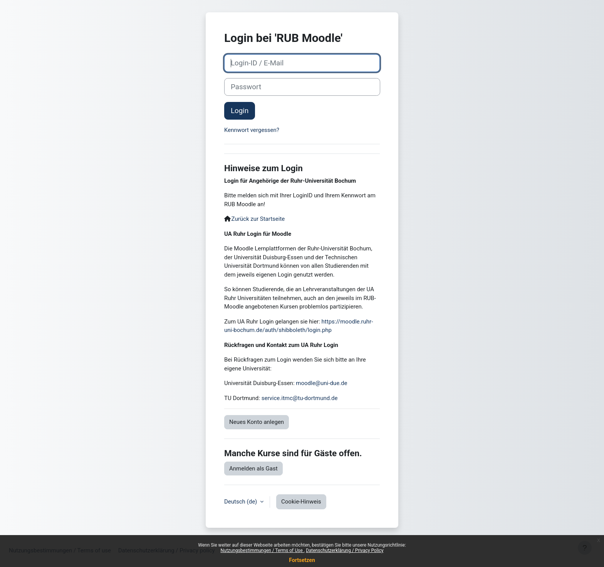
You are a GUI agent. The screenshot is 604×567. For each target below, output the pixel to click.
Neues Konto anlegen (256, 422)
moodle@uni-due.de (321, 383)
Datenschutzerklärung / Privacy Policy (345, 550)
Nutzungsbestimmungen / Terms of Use (262, 550)
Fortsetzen (302, 560)
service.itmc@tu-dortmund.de (300, 398)
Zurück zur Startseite (258, 218)
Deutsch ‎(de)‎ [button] (241, 501)
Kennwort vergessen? (251, 130)
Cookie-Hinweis (301, 501)
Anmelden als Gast (253, 468)
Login (239, 111)
